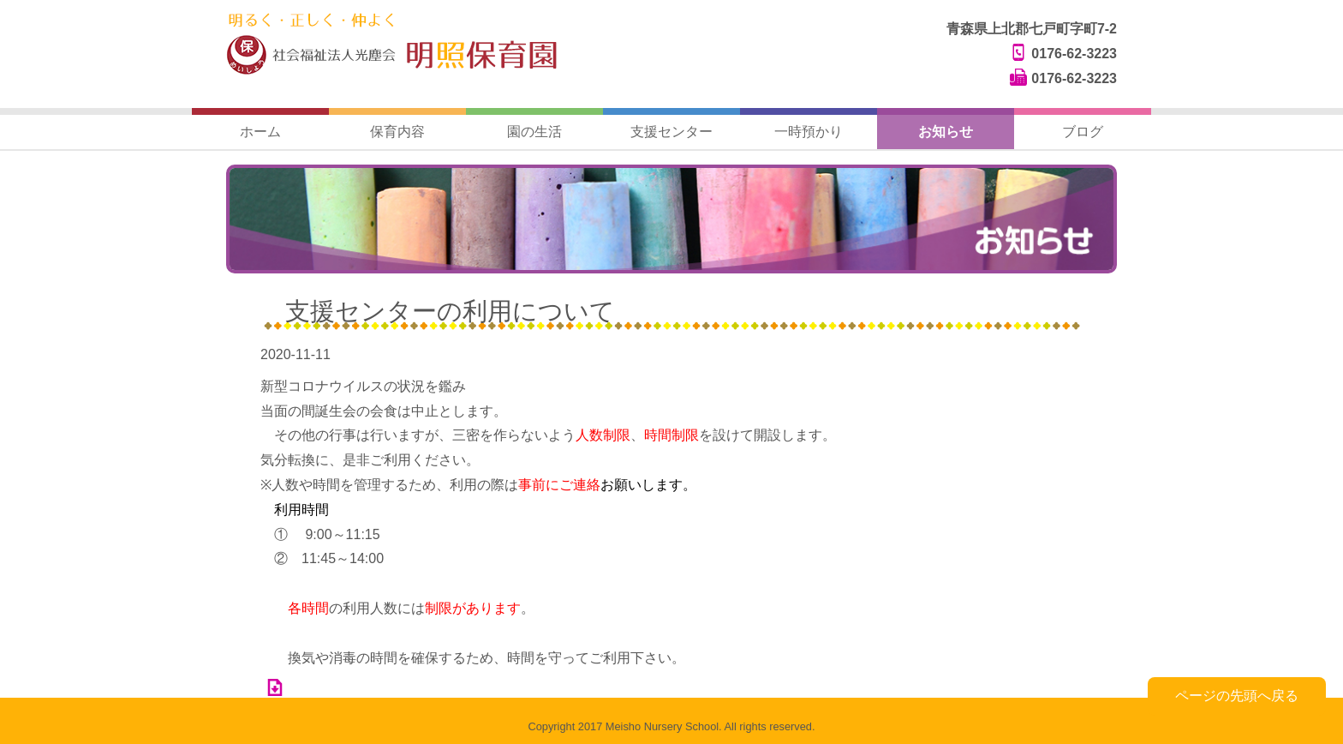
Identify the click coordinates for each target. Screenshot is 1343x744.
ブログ (1082, 131)
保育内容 (397, 131)
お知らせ (945, 131)
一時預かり (808, 131)
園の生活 (534, 131)
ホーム (260, 131)
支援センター (671, 131)
